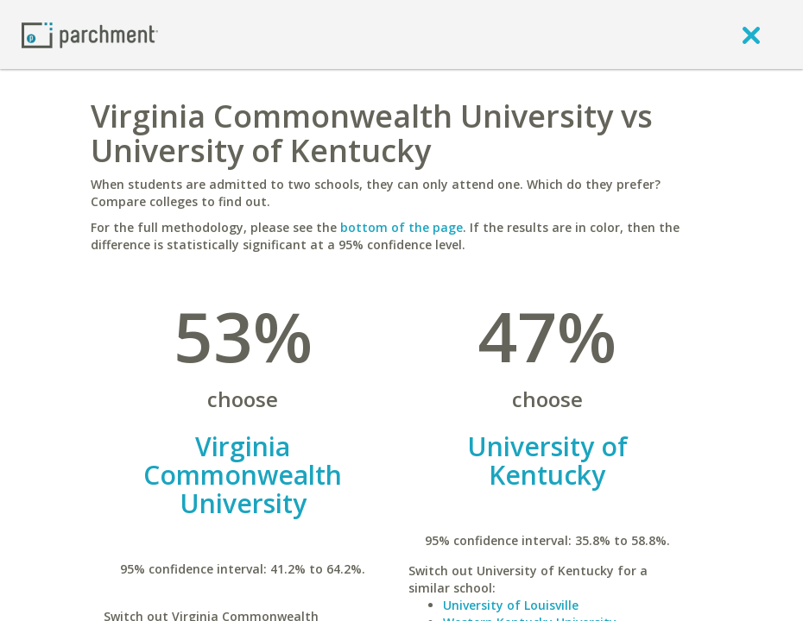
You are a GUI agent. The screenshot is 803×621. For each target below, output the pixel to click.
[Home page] (90, 34)
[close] (751, 34)
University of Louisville (511, 605)
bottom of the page (401, 227)
